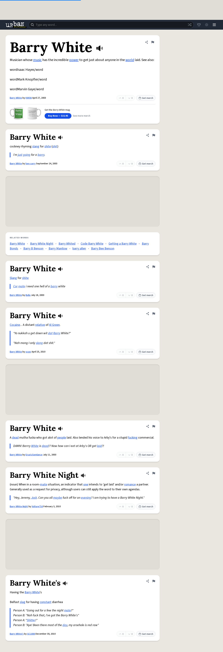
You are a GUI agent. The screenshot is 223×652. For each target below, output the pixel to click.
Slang (13, 278)
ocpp (28, 352)
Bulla (28, 295)
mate (21, 286)
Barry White (16, 98)
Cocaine (15, 325)
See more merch (81, 116)
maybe (57, 498)
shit (54, 146)
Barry (56, 333)
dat (50, 333)
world (129, 59)
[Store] (199, 25)
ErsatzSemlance (34, 455)
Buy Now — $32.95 (58, 116)
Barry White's (17, 634)
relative (40, 325)
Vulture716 (37, 506)
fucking (132, 437)
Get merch (146, 98)
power (74, 59)
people (61, 437)
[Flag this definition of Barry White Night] (153, 473)
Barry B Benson (33, 248)
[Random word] (189, 25)
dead (15, 437)
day (65, 625)
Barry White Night (41, 243)
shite (47, 146)
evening (86, 498)
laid (99, 446)
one (85, 484)
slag (22, 602)
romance (130, 484)
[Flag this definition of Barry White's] (153, 581)
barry (41, 155)
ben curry (31, 163)
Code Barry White (92, 243)
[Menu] (214, 25)
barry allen (79, 248)
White (35, 446)
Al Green (54, 325)
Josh (34, 498)
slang (35, 146)
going (26, 155)
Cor (15, 286)
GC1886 (31, 634)
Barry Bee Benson (102, 248)
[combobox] (111, 24)
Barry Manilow (58, 248)
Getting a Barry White (123, 243)
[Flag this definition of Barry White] (152, 42)
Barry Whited (67, 243)
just (20, 155)
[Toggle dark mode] (206, 25)
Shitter (31, 620)
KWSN (29, 98)
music (37, 59)
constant (45, 602)
